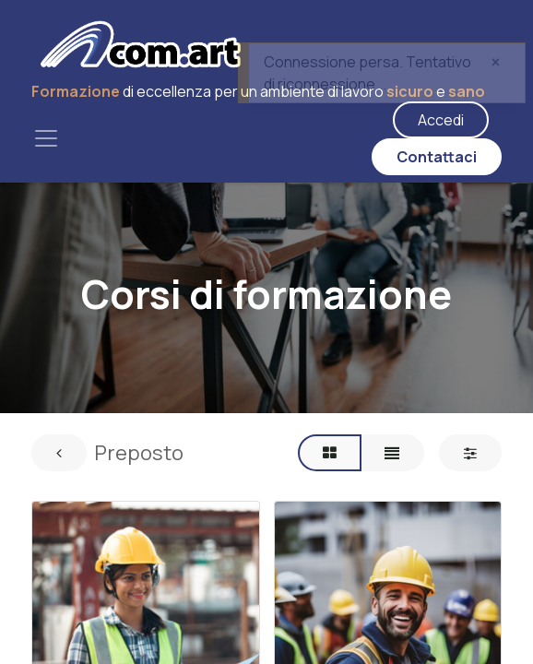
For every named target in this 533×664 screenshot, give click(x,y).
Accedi (441, 120)
